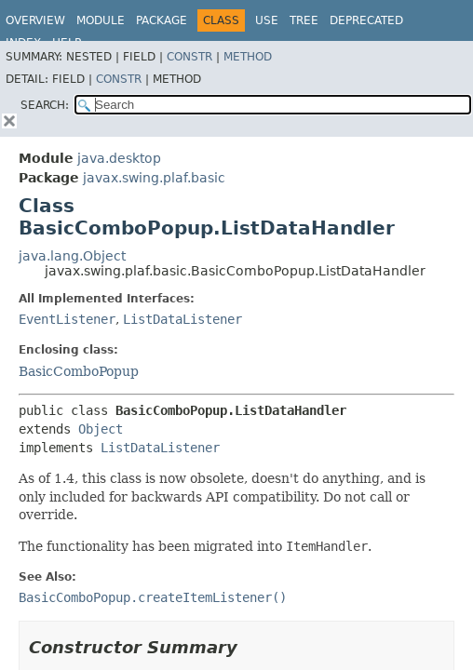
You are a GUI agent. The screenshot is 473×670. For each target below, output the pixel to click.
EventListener (67, 319)
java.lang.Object (72, 255)
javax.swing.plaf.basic (154, 177)
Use (266, 20)
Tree (304, 20)
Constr (189, 56)
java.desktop (119, 158)
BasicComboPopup (79, 371)
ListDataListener (182, 319)
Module (100, 20)
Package (161, 20)
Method (247, 56)
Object (100, 429)
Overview (35, 20)
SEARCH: (44, 105)
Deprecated (366, 20)
